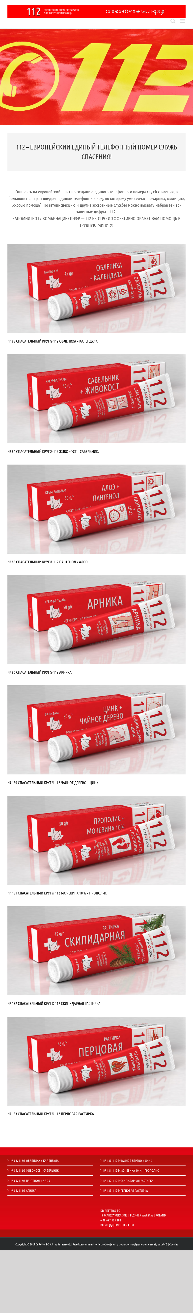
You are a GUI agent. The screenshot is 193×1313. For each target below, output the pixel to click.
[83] (96, 246)
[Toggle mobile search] (172, 21)
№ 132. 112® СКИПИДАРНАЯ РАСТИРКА (128, 1180)
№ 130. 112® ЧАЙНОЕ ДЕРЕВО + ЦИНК (127, 1160)
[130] (96, 688)
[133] (96, 1019)
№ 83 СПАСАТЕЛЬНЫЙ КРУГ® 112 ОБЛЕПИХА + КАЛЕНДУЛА (52, 341)
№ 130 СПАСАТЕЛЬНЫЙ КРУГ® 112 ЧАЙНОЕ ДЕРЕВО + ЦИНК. (53, 782)
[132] (96, 909)
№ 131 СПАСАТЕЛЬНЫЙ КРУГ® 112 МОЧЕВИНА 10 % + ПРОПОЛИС (57, 893)
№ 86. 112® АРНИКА (23, 1190)
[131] (96, 798)
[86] (96, 577)
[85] (96, 467)
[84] (96, 356)
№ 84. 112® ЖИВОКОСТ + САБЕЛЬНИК (34, 1170)
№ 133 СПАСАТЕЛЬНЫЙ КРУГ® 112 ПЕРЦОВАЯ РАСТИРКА (50, 1113)
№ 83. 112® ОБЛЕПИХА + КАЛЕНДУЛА (34, 1160)
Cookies (173, 1244)
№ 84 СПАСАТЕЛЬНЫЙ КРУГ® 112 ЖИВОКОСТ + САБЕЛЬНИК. (53, 451)
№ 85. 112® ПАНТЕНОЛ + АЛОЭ (30, 1180)
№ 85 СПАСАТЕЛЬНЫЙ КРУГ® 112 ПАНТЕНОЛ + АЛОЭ (47, 561)
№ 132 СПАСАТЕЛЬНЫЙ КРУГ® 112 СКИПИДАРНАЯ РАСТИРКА (53, 1003)
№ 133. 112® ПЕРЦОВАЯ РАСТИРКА (125, 1190)
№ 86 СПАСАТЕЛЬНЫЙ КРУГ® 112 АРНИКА (39, 672)
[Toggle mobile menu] (183, 21)
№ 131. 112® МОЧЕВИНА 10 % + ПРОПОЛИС (131, 1170)
